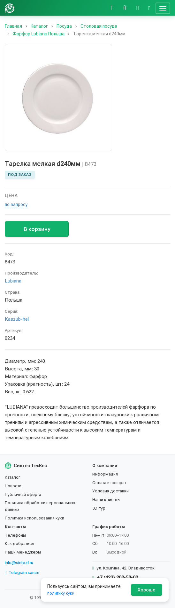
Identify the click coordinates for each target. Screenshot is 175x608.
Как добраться (19, 543)
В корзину (37, 229)
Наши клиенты (106, 499)
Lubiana (13, 281)
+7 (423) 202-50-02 (115, 577)
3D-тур (98, 508)
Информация (105, 474)
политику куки (60, 593)
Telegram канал (22, 572)
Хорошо (147, 589)
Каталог (12, 477)
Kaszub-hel (17, 319)
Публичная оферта (23, 494)
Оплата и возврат (109, 482)
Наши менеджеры (23, 552)
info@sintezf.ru (19, 562)
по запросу (16, 204)
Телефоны (15, 535)
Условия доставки (110, 491)
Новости (13, 485)
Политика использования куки (34, 518)
